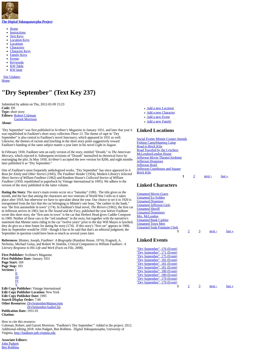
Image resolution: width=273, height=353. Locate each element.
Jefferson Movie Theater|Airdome (159, 157)
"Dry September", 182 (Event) (157, 260)
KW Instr (16, 70)
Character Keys (20, 51)
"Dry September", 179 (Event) (157, 278)
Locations (16, 43)
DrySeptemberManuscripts (45, 303)
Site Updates (11, 77)
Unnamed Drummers (151, 212)
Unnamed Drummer (150, 201)
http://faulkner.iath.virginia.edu (34, 333)
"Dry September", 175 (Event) (157, 256)
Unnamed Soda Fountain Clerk (157, 227)
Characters (17, 47)
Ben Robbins (10, 347)
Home (14, 28)
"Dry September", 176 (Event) (157, 249)
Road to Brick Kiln (149, 146)
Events (14, 58)
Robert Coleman (25, 115)
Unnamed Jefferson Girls (153, 205)
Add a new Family (159, 121)
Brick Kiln (144, 172)
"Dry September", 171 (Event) (157, 252)
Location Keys (19, 40)
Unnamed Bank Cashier (153, 220)
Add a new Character (161, 112)
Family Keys (18, 55)
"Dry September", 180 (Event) (157, 271)
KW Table (16, 66)
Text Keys (16, 36)
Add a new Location (160, 108)
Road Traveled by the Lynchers (157, 150)
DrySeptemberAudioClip (44, 307)
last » (224, 176)
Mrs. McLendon (147, 216)
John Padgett (10, 343)
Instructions (18, 32)
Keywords (17, 62)
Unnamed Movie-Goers (152, 194)
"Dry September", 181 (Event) (157, 263)
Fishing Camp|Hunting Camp (156, 142)
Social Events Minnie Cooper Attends (162, 139)
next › (208, 176)
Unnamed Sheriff (148, 209)
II (16, 273)
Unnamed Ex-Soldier (151, 197)
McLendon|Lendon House (154, 154)
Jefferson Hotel (147, 165)
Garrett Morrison (25, 119)
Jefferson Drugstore (150, 161)
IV (17, 281)
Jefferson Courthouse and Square (159, 168)
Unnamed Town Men (151, 223)
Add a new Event (158, 117)
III (16, 277)
